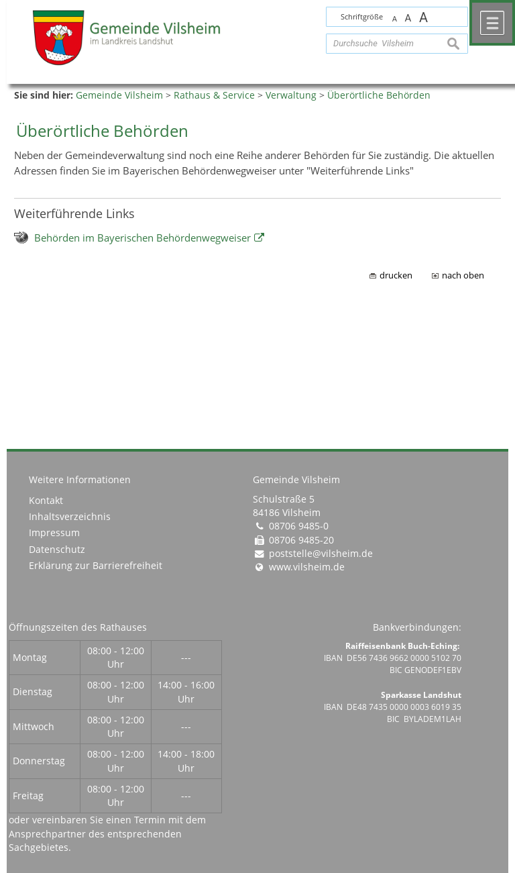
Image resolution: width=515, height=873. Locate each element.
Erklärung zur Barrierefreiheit (95, 566)
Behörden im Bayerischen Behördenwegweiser (142, 237)
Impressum (54, 533)
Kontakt (46, 501)
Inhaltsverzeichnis (70, 517)
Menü (492, 23)
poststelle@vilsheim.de (321, 554)
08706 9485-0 (299, 526)
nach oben (463, 275)
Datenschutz (57, 550)
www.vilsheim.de (307, 567)
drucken (396, 275)
